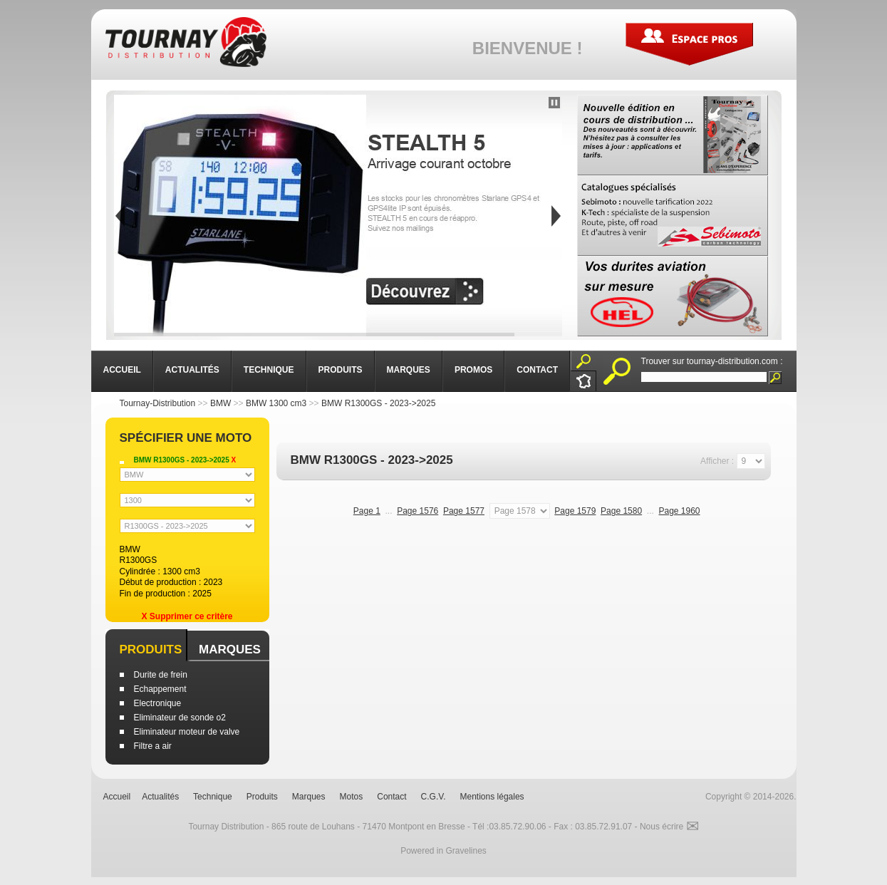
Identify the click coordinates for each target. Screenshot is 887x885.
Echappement (160, 689)
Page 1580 (621, 511)
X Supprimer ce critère (186, 616)
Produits (151, 649)
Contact (391, 797)
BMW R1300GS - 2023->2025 (378, 403)
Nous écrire (669, 827)
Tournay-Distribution (158, 403)
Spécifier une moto (186, 438)
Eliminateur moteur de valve (187, 732)
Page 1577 (463, 511)
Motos (351, 797)
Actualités (160, 797)
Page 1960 (679, 511)
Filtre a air (153, 746)
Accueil (117, 797)
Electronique (158, 703)
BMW (220, 403)
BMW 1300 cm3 (276, 403)
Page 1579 (575, 511)
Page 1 (366, 511)
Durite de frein (160, 675)
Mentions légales (492, 797)
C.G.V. (433, 797)
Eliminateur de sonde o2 (180, 718)
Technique (212, 797)
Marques (230, 649)
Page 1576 (417, 511)
